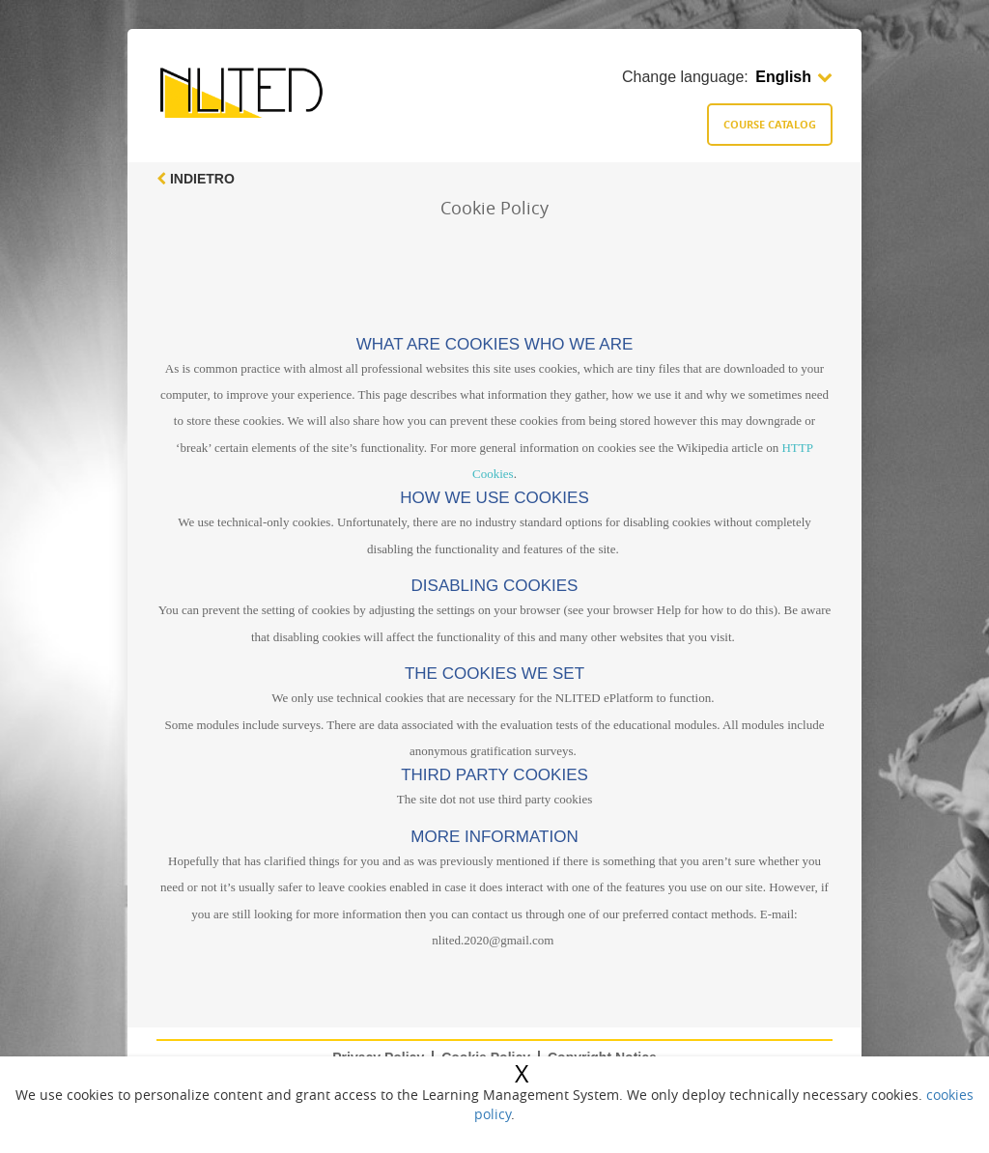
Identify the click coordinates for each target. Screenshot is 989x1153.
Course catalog (769, 124)
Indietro (195, 178)
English (794, 77)
